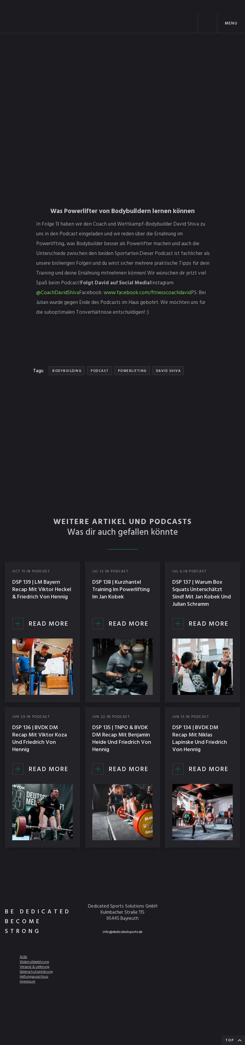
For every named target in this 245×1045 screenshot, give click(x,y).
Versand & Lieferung (34, 966)
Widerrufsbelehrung (34, 962)
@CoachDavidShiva (57, 293)
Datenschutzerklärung (36, 971)
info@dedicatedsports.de (123, 932)
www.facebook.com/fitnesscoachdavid (147, 293)
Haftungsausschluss (34, 976)
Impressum (27, 981)
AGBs (23, 957)
